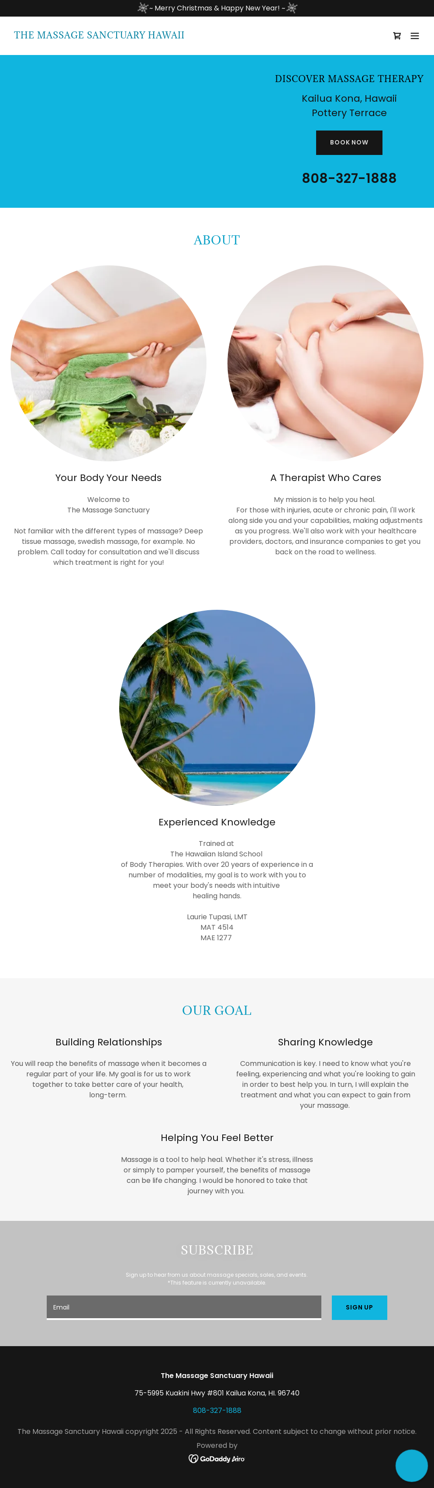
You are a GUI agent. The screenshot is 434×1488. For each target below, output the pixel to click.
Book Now (349, 142)
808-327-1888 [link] (349, 178)
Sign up (359, 1307)
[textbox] (184, 1308)
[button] (415, 36)
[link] (99, 36)
